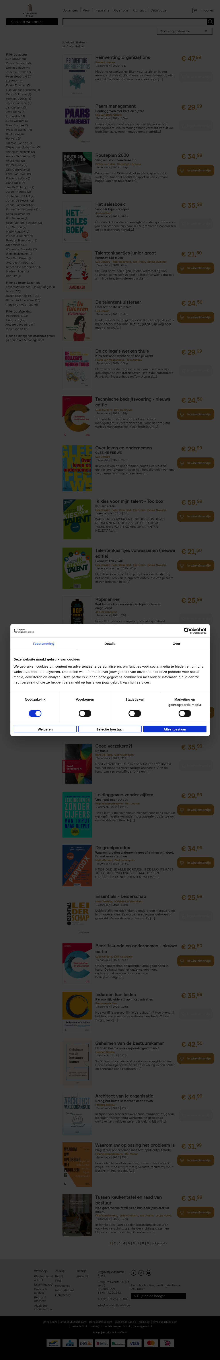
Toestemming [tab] (44, 643)
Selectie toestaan (110, 729)
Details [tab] (110, 643)
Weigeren (45, 729)
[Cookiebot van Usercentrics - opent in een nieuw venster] (187, 631)
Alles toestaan (175, 729)
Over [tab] (176, 643)
